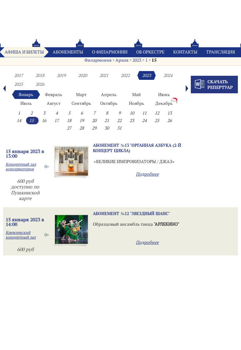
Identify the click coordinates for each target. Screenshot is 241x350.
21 (106, 120)
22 (119, 120)
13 (169, 113)
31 (119, 128)
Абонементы (68, 52)
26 (169, 120)
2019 (61, 75)
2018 (39, 75)
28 (81, 128)
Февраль (53, 94)
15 (154, 60)
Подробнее (147, 174)
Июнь (164, 94)
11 (144, 113)
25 (157, 120)
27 (69, 128)
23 (132, 120)
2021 (103, 75)
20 (94, 120)
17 (56, 120)
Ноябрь (136, 103)
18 (69, 120)
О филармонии (109, 52)
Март (81, 94)
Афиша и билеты (24, 52)
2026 (39, 84)
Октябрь (108, 103)
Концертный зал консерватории (21, 167)
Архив (121, 60)
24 (144, 120)
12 (157, 113)
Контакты (185, 52)
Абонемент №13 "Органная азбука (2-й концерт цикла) (137, 147)
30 (106, 128)
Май (136, 94)
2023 (136, 60)
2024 (167, 75)
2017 (18, 75)
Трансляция (220, 52)
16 (44, 120)
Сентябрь (81, 103)
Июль (26, 103)
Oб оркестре (150, 52)
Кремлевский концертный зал (21, 235)
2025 (18, 84)
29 (94, 128)
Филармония (97, 60)
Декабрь (164, 103)
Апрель (108, 94)
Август (54, 103)
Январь (26, 94)
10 (132, 113)
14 (19, 120)
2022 (125, 75)
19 (81, 120)
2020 (82, 75)
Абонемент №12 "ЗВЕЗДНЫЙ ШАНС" (131, 213)
